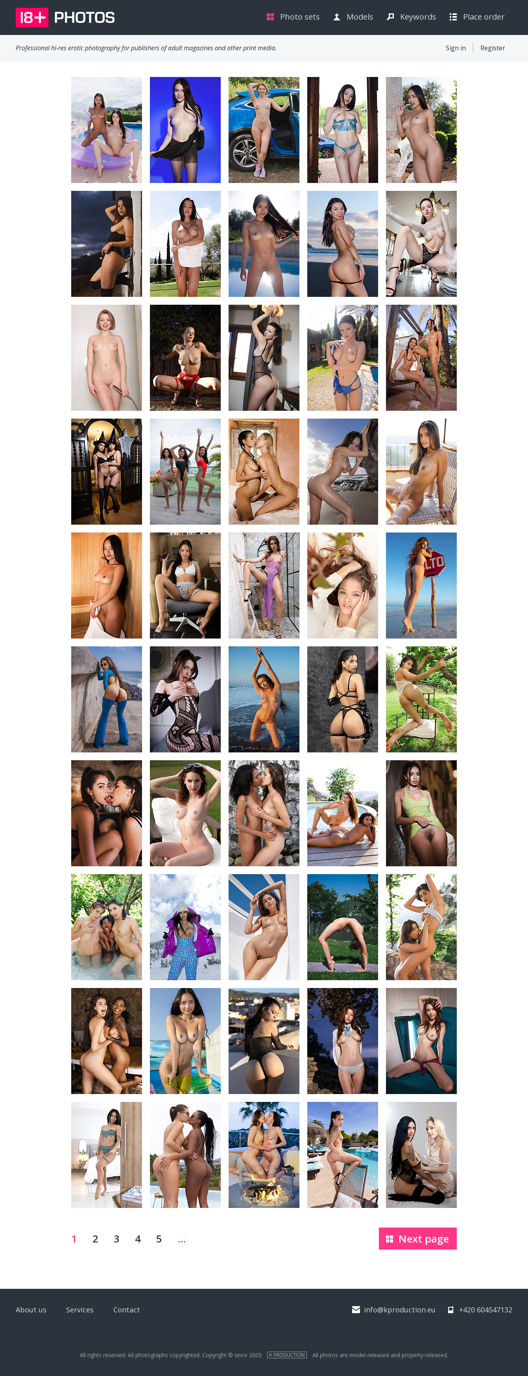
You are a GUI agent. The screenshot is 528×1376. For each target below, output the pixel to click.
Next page (424, 1238)
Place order (484, 16)
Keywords (418, 16)
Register (492, 48)
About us (31, 1309)
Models (360, 16)
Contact (126, 1309)
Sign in (456, 48)
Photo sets (300, 16)
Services (80, 1309)
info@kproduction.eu (400, 1309)
